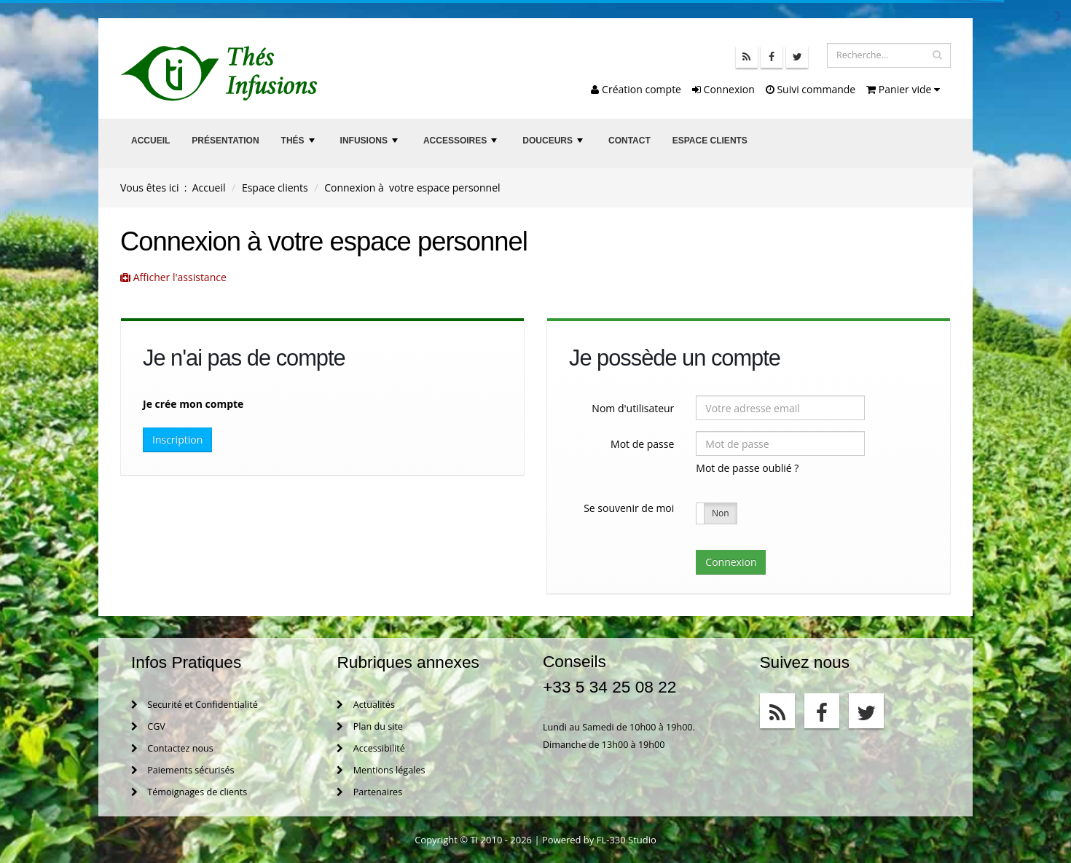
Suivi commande (810, 89)
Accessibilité (370, 748)
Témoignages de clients (189, 792)
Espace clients (710, 140)
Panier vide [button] (903, 89)
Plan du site (369, 726)
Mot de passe (642, 444)
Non (720, 513)
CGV (148, 726)
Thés (299, 144)
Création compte (636, 89)
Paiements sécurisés (183, 770)
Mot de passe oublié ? (747, 468)
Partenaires (369, 792)
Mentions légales (381, 770)
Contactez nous (172, 748)
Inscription (177, 439)
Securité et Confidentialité (194, 704)
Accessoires (462, 144)
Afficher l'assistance (173, 277)
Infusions (370, 144)
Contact (629, 140)
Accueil (150, 140)
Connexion (723, 89)
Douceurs (554, 144)
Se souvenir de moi (629, 508)
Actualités (365, 704)
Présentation (225, 140)
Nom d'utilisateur (633, 408)
